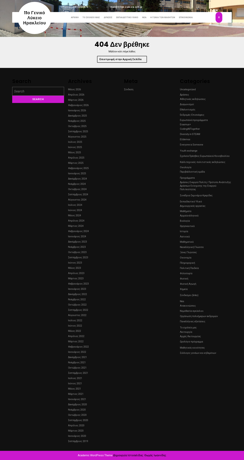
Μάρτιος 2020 (76, 432)
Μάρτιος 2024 (76, 227)
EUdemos (185, 140)
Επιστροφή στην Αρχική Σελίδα (123, 60)
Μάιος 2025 (74, 153)
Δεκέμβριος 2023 (77, 243)
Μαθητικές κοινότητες (192, 349)
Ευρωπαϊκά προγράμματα (194, 121)
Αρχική (75, 17)
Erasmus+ (185, 125)
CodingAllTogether (190, 130)
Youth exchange (188, 152)
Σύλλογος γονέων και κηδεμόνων (198, 354)
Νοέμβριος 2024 (77, 185)
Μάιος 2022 (74, 332)
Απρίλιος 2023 (76, 274)
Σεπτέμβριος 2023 (78, 258)
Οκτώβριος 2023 (77, 253)
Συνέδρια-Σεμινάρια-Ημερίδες (196, 196)
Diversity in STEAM (190, 135)
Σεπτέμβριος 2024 (78, 195)
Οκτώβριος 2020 (77, 416)
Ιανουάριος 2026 (77, 111)
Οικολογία (185, 168)
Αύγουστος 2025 (77, 138)
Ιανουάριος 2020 (77, 437)
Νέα (144, 17)
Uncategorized (188, 90)
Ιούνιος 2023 (75, 264)
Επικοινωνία (186, 17)
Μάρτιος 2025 (76, 164)
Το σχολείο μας (91, 17)
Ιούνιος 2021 (75, 384)
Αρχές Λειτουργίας (190, 337)
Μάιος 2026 (74, 90)
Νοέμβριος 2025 (77, 122)
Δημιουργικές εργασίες (193, 207)
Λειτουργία (186, 333)
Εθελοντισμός (187, 111)
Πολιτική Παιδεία (189, 269)
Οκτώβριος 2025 (77, 127)
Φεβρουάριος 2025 (78, 169)
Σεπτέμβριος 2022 (78, 311)
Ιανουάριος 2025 (77, 174)
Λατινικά (185, 238)
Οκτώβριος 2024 (77, 190)
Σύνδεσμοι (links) (189, 296)
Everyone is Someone (191, 146)
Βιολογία (185, 222)
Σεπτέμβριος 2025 (78, 132)
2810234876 (80, 6)
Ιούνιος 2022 (75, 327)
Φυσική (184, 280)
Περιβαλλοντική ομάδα (192, 173)
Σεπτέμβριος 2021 (78, 374)
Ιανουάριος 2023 (77, 290)
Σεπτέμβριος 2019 (78, 442)
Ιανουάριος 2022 (77, 353)
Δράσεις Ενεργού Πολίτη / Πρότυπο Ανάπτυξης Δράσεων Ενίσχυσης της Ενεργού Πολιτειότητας (205, 187)
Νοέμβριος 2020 (77, 411)
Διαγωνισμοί (187, 105)
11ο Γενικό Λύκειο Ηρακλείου (34, 18)
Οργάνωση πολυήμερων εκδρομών (199, 317)
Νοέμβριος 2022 (77, 300)
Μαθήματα (185, 212)
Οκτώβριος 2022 (77, 306)
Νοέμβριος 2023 (77, 248)
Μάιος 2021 (74, 390)
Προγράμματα (187, 179)
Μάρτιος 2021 (76, 395)
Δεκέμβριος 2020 (77, 405)
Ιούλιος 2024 (75, 206)
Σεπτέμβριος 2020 (78, 421)
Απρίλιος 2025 (76, 159)
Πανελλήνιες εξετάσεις (192, 322)
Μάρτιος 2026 (76, 101)
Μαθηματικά (187, 243)
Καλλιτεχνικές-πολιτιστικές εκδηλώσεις (202, 163)
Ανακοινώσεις (188, 307)
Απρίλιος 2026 (76, 96)
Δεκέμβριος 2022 (77, 295)
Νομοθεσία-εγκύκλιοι (192, 312)
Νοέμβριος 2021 (77, 363)
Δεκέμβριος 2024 (77, 180)
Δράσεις (108, 17)
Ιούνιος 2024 (75, 211)
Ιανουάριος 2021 (77, 400)
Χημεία (184, 290)
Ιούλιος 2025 (75, 143)
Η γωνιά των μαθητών (162, 17)
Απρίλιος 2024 (76, 222)
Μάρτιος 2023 (76, 279)
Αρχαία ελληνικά (189, 217)
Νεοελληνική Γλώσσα (192, 248)
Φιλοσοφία (186, 274)
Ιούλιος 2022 (75, 321)
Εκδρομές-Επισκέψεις (192, 116)
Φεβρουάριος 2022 (78, 348)
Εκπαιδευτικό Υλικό (127, 17)
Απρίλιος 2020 (76, 426)
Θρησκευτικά (187, 227)
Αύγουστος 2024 (77, 201)
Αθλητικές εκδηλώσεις (193, 100)
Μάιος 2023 (74, 269)
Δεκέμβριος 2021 (77, 358)
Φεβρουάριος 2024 (78, 232)
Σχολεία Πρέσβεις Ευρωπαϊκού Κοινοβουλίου (205, 157)
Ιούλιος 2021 (75, 379)
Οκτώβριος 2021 (77, 369)
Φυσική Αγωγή (188, 285)
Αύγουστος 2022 (77, 316)
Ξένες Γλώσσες (188, 253)
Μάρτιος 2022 (76, 342)
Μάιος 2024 (74, 216)
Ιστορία (184, 232)
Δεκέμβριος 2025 (77, 117)
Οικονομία (185, 259)
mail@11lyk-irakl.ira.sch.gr (126, 6)
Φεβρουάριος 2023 (78, 285)
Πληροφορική (187, 264)
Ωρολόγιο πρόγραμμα (191, 343)
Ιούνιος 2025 (75, 148)
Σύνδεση (128, 90)
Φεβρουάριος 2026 (78, 106)
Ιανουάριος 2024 (77, 237)
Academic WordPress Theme (95, 455)
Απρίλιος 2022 (76, 337)
